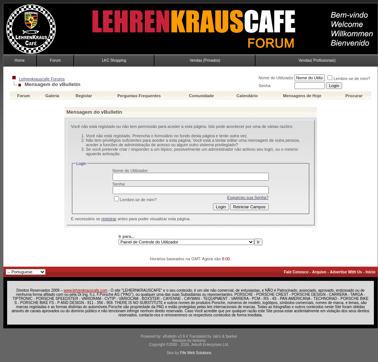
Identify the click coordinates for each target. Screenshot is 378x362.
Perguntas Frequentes (139, 95)
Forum (55, 60)
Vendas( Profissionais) (317, 60)
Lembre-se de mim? (348, 78)
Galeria (52, 95)
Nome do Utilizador (276, 78)
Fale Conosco (296, 272)
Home (20, 60)
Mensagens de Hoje (302, 95)
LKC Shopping (114, 60)
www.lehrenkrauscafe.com (85, 290)
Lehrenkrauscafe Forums (42, 79)
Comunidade (202, 95)
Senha (265, 85)
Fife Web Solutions (195, 353)
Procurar (354, 95)
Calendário (247, 95)
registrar (108, 219)
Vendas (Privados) (205, 60)
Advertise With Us (346, 272)
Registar (84, 95)
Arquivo (319, 272)
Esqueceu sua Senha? (248, 197)
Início (370, 272)
